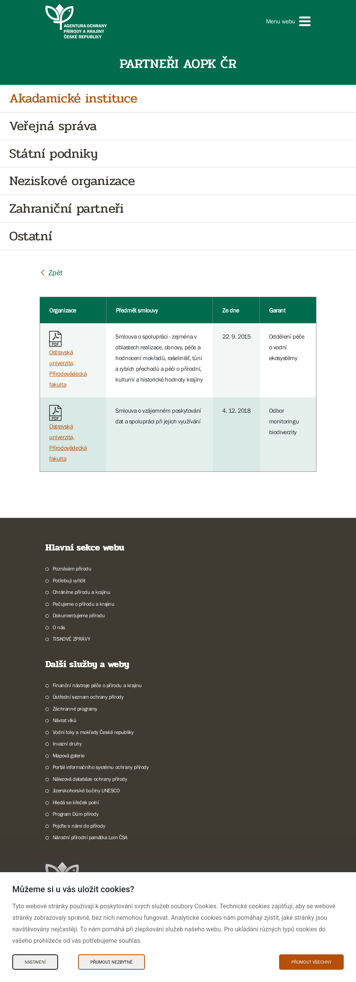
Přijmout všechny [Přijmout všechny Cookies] (311, 962)
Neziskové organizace (72, 181)
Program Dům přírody (75, 814)
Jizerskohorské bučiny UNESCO (86, 790)
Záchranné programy (75, 709)
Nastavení (35, 962)
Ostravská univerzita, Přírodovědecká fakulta (68, 361)
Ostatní (30, 236)
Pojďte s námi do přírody (79, 826)
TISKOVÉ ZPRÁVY (71, 639)
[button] (288, 21)
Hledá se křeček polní (76, 802)
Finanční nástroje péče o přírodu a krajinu (97, 685)
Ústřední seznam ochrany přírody (88, 697)
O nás (59, 627)
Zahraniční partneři (66, 209)
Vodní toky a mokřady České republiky (93, 732)
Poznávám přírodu (72, 568)
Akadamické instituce (73, 98)
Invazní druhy (67, 744)
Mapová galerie (68, 755)
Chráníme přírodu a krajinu (81, 592)
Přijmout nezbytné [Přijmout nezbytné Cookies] (111, 962)
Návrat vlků (65, 720)
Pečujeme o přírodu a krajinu (84, 604)
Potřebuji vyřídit (69, 580)
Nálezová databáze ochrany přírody (90, 779)
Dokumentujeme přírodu (79, 615)
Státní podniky (53, 154)
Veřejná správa (52, 126)
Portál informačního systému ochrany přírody (101, 767)
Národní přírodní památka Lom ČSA (90, 837)
